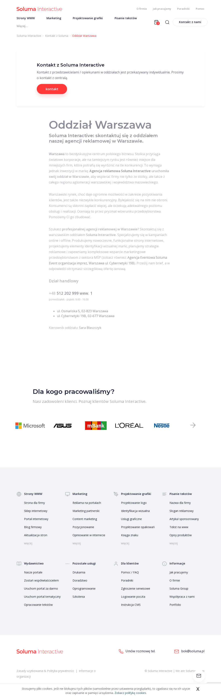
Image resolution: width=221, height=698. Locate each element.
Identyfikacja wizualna (135, 511)
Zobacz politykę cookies (130, 693)
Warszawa (56, 154)
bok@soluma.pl (189, 651)
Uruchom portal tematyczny (42, 597)
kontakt (52, 89)
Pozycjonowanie (83, 527)
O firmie (142, 9)
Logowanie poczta (133, 597)
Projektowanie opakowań (138, 527)
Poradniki (183, 9)
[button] (192, 425)
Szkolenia (79, 597)
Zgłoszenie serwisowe (135, 589)
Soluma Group (178, 589)
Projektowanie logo (134, 503)
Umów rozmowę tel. (137, 651)
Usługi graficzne (131, 519)
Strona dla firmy (34, 503)
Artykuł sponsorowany (184, 519)
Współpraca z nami (182, 597)
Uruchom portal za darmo (41, 589)
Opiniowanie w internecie (89, 535)
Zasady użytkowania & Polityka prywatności (45, 671)
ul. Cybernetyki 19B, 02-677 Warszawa (85, 316)
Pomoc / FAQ (130, 573)
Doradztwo (80, 581)
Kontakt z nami (190, 22)
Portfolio (175, 605)
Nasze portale (33, 573)
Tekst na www (178, 527)
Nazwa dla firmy (180, 503)
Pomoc (200, 9)
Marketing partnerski (86, 511)
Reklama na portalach (87, 503)
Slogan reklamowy (181, 511)
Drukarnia (79, 573)
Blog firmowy (33, 527)
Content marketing (85, 519)
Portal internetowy (36, 519)
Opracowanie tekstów (38, 605)
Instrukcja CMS (131, 605)
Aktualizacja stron (35, 535)
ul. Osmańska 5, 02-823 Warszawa (82, 311)
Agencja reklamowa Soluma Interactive (120, 171)
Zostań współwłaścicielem (41, 581)
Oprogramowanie (84, 589)
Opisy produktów (180, 535)
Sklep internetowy (35, 511)
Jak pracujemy (162, 9)
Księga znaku (129, 535)
